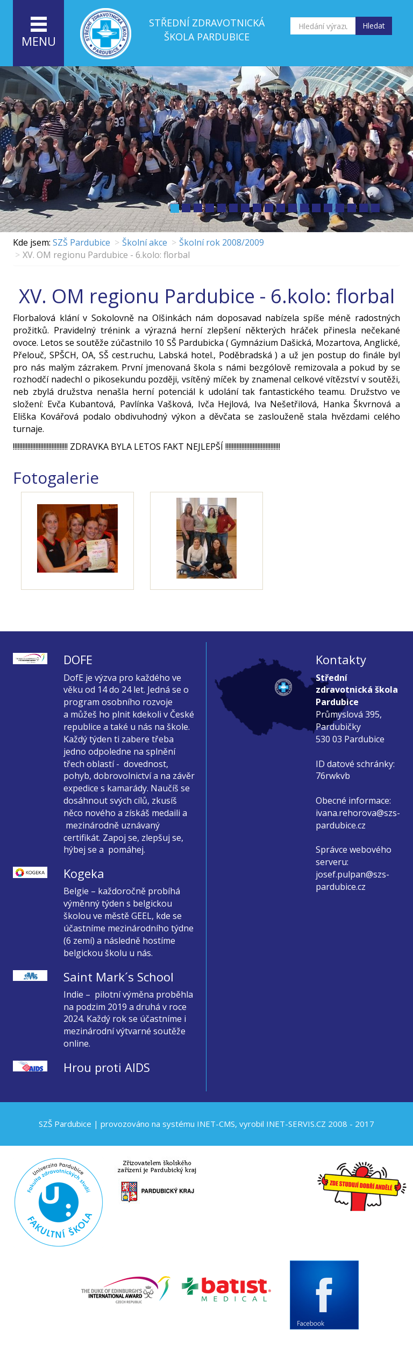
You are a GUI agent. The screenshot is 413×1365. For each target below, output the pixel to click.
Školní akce (144, 242)
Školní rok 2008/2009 (221, 242)
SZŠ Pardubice (81, 242)
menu (39, 33)
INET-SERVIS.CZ (296, 1123)
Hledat (373, 25)
